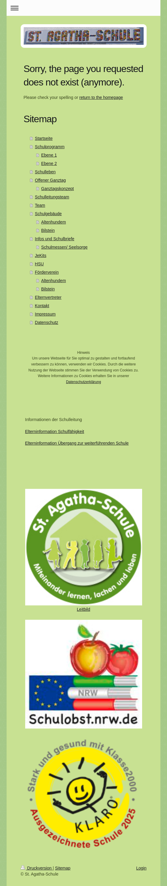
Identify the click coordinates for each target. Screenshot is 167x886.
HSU (39, 263)
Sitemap (62, 868)
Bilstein (48, 230)
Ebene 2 (49, 163)
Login (141, 868)
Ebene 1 (49, 155)
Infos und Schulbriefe (54, 238)
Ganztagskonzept (57, 188)
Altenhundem (53, 222)
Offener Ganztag (50, 180)
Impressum (45, 314)
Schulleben (45, 171)
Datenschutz (46, 322)
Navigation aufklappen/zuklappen (83, 7)
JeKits (40, 255)
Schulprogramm (49, 146)
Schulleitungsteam (52, 197)
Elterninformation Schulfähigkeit (54, 431)
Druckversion (37, 868)
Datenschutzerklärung (83, 382)
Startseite (43, 138)
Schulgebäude (48, 213)
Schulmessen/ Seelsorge (64, 247)
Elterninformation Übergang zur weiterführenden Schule (77, 443)
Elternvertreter (48, 297)
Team (40, 205)
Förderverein (46, 272)
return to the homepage (101, 97)
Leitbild (83, 609)
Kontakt (42, 305)
